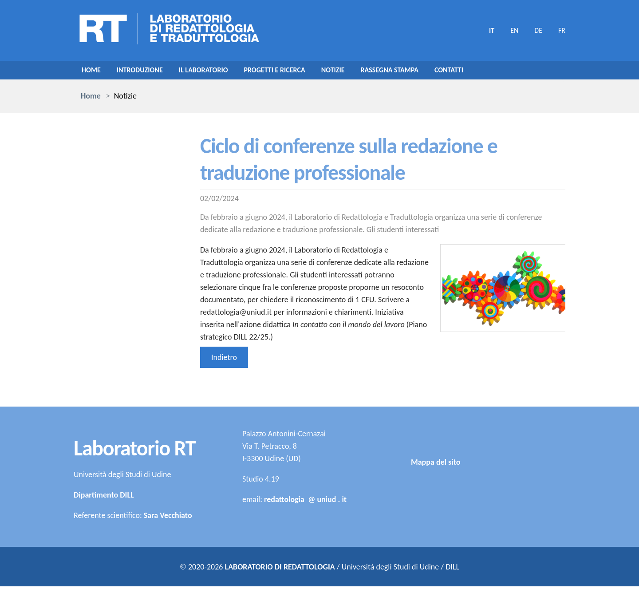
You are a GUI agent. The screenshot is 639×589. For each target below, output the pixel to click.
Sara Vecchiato (168, 518)
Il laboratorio (214, 71)
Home (92, 71)
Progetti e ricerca (292, 71)
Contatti (482, 71)
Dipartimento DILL (104, 497)
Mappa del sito (435, 517)
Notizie (356, 71)
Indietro (224, 360)
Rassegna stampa (418, 71)
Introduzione (145, 71)
